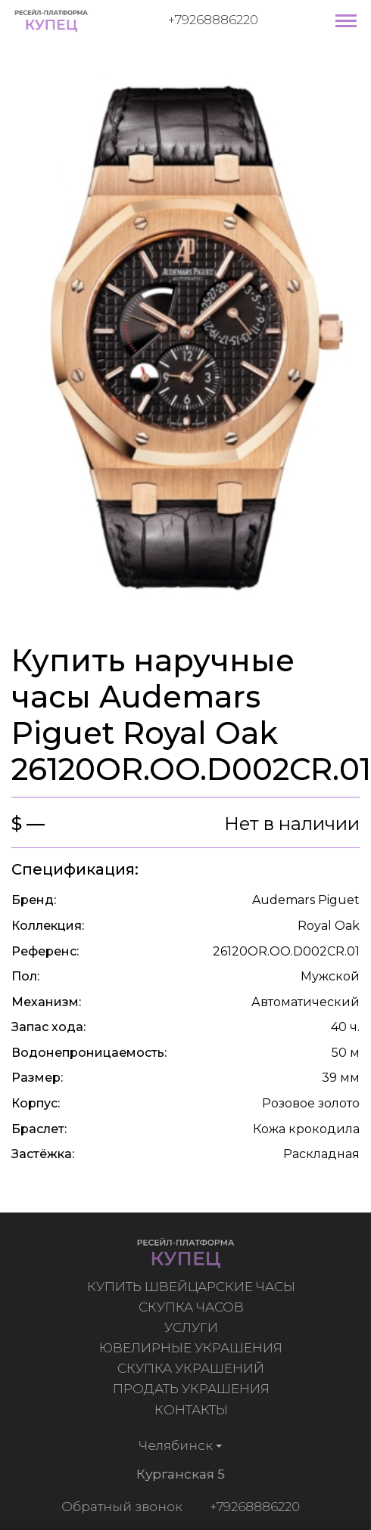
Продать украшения (192, 1388)
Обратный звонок (119, 1506)
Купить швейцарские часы (193, 1286)
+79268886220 (213, 19)
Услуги (193, 1327)
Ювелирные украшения (193, 1347)
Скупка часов (192, 1307)
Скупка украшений (193, 1368)
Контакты (192, 1409)
